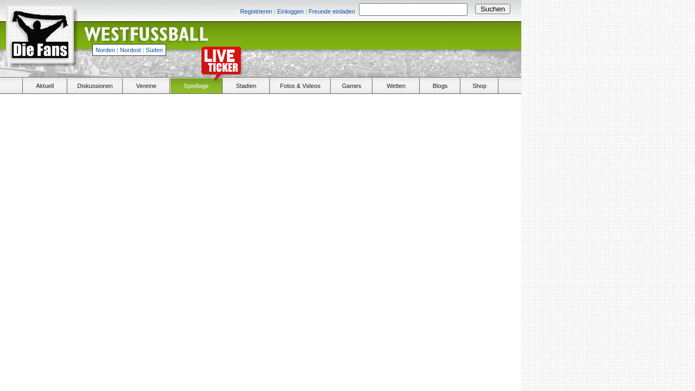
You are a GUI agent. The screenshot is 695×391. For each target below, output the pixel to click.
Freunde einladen (331, 11)
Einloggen (290, 11)
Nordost (130, 50)
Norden (105, 50)
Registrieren (256, 11)
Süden (154, 50)
